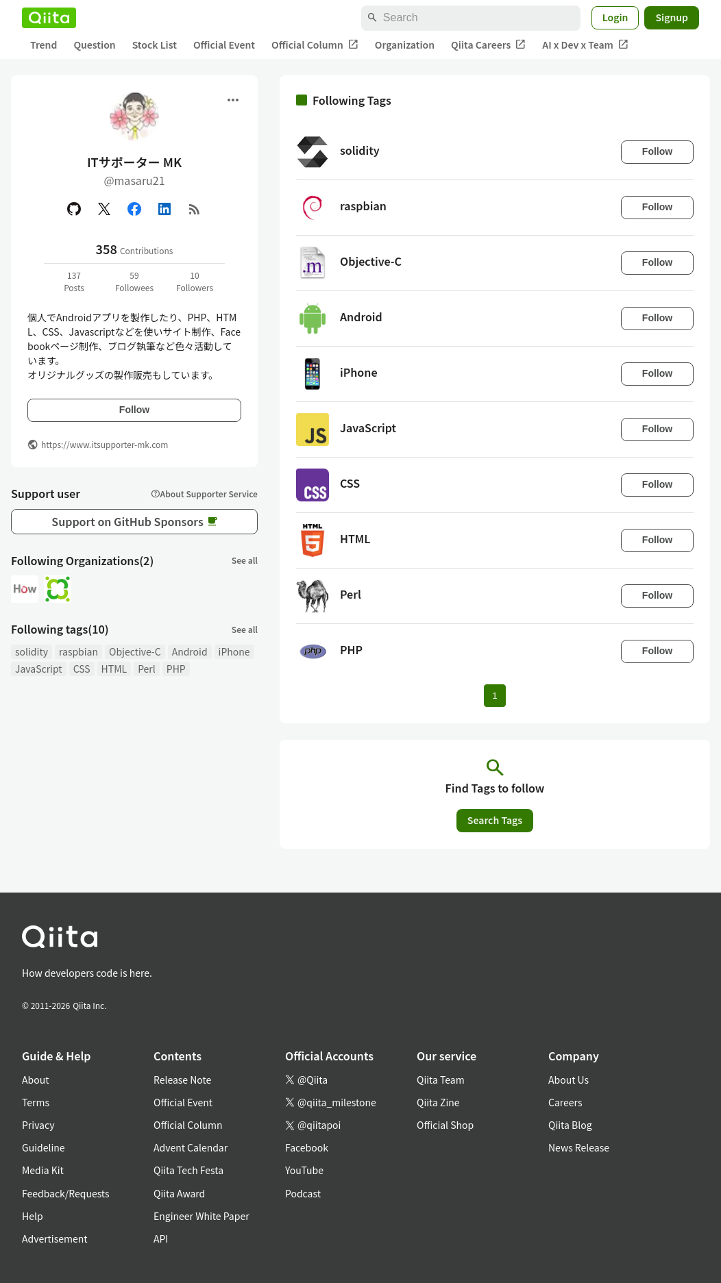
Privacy (38, 1125)
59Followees (134, 281)
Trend (43, 44)
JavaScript (38, 668)
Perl (147, 668)
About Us (568, 1079)
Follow (134, 409)
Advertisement (55, 1238)
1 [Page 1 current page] (494, 695)
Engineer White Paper (201, 1216)
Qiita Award (179, 1193)
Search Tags (494, 820)
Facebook (306, 1147)
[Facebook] (134, 209)
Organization (405, 44)
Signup (671, 17)
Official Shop (445, 1125)
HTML (114, 668)
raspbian (78, 651)
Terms (35, 1102)
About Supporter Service (204, 493)
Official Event (224, 44)
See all (245, 560)
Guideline (43, 1147)
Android (190, 651)
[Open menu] (233, 100)
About (35, 1079)
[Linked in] (164, 209)
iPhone (234, 651)
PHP (176, 668)
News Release (578, 1147)
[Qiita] (49, 18)
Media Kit (43, 1170)
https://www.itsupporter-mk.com (104, 444)
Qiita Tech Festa (188, 1170)
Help (32, 1216)
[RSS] (195, 209)
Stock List (154, 44)
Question (94, 44)
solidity (31, 651)
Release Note (182, 1079)
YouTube (304, 1170)
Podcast (303, 1193)
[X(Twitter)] (104, 209)
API (161, 1238)
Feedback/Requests (66, 1193)
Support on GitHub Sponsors (134, 521)
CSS (81, 668)
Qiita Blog (570, 1125)
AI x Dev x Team (585, 45)
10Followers (194, 281)
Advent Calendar (191, 1147)
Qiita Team (441, 1079)
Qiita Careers (488, 45)
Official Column (314, 45)
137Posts (74, 281)
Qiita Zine (438, 1102)
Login (615, 17)
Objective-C (135, 651)
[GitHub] (74, 209)
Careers (565, 1102)
